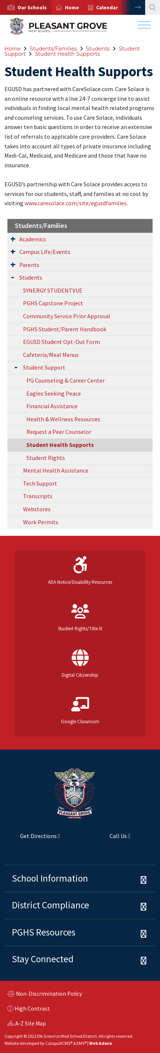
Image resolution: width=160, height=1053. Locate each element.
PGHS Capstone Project (53, 303)
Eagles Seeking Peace (53, 393)
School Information (50, 878)
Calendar (107, 7)
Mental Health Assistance (55, 470)
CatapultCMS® (58, 1043)
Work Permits (40, 522)
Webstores (36, 509)
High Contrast (32, 1008)
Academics (32, 239)
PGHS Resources (43, 932)
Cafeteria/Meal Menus (51, 354)
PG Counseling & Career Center (65, 380)
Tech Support (40, 483)
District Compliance (50, 905)
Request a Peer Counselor (58, 431)
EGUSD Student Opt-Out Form (61, 341)
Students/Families (53, 48)
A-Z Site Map (26, 1024)
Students (98, 48)
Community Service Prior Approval (66, 316)
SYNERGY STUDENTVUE (52, 290)
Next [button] (132, 7)
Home (72, 7)
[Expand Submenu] (13, 239)
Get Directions (32, 839)
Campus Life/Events (44, 251)
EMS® (81, 1043)
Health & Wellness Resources (63, 419)
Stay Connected (43, 959)
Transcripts (37, 496)
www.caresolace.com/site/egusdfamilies (76, 203)
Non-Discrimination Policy (44, 994)
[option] (25, 7)
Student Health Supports (67, 54)
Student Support (44, 367)
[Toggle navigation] (144, 26)
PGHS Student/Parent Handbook (64, 329)
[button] (32, 7)
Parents (29, 264)
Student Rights (45, 457)
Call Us (108, 839)
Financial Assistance (52, 406)
